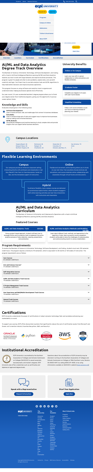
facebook (37, 406)
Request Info (42, 11)
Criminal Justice (67, 428)
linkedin (44, 406)
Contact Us (40, 460)
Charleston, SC (39, 148)
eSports (40, 434)
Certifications (43, 58)
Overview (6, 58)
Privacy (46, 460)
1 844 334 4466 (68, 1)
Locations (17, 58)
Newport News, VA (21, 146)
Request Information (23, 394)
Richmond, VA (38, 144)
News (39, 421)
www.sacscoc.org (83, 365)
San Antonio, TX (76, 144)
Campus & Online (34, 18)
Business (65, 426)
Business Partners (32, 1)
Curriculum (30, 58)
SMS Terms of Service (55, 460)
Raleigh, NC (37, 146)
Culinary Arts (66, 429)
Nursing (65, 422)
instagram (41, 406)
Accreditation (58, 58)
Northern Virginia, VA (22, 148)
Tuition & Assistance (57, 18)
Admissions (45, 18)
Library (52, 435)
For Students (51, 412)
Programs (24, 18)
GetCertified (53, 446)
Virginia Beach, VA (21, 144)
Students (18, 1)
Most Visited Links (69, 411)
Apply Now (52, 11)
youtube (56, 406)
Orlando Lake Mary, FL (59, 148)
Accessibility (65, 460)
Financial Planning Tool (52, 428)
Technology (66, 420)
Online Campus (66, 418)
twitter (52, 406)
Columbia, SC (57, 146)
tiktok (48, 406)
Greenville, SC (57, 144)
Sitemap (72, 460)
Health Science (67, 424)
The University (39, 412)
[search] (76, 1)
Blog (39, 423)
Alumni (24, 1)
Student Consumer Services (53, 439)
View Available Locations (70, 42)
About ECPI (68, 18)
